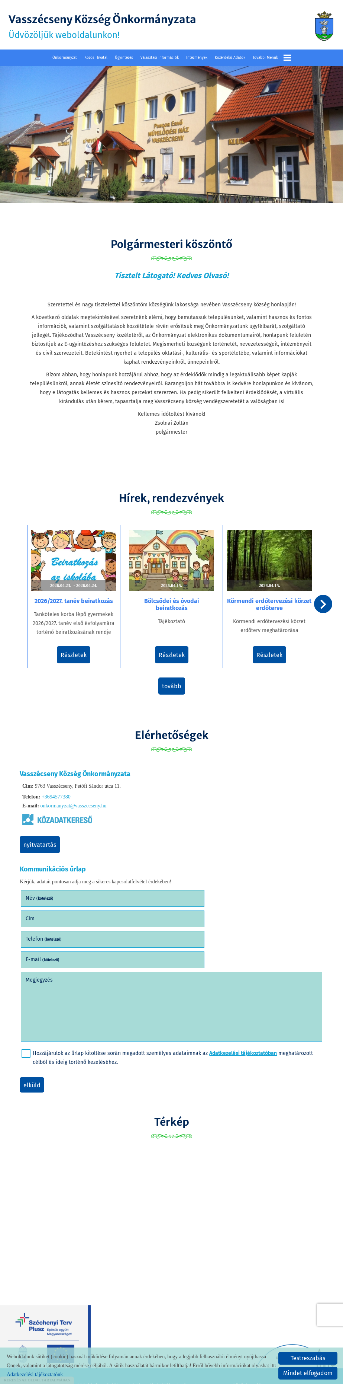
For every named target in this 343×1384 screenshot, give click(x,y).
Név (42, 892)
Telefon (46, 912)
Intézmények (196, 56)
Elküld (34, 1038)
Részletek (77, 651)
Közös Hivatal (95, 56)
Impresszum (209, 1338)
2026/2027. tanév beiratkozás (76, 597)
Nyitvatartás (42, 840)
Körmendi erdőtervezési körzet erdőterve (267, 601)
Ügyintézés (124, 56)
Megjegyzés (41, 933)
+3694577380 (56, 792)
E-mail (194, 912)
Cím (182, 892)
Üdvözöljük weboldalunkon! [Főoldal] (111, 26)
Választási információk (159, 56)
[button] (322, 604)
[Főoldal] (323, 26)
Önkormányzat (64, 56)
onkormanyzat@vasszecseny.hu (74, 801)
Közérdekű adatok (230, 56)
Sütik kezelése (250, 1338)
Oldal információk (98, 1338)
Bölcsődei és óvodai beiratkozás (171, 601)
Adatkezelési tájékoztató (157, 1338)
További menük (272, 56)
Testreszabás (308, 1358)
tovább (171, 682)
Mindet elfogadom (308, 1373)
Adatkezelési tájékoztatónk (35, 1374)
